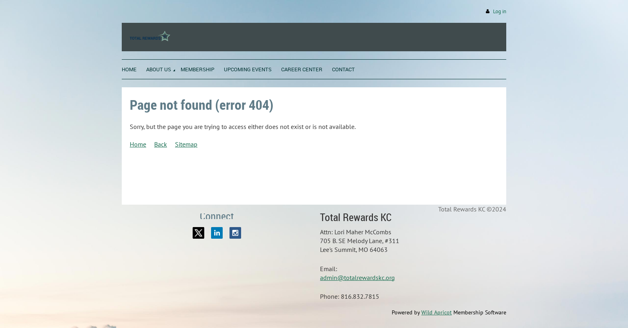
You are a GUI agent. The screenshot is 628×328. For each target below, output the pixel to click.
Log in (499, 11)
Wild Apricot (436, 312)
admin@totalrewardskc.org (357, 278)
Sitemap (186, 144)
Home (138, 144)
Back (160, 144)
